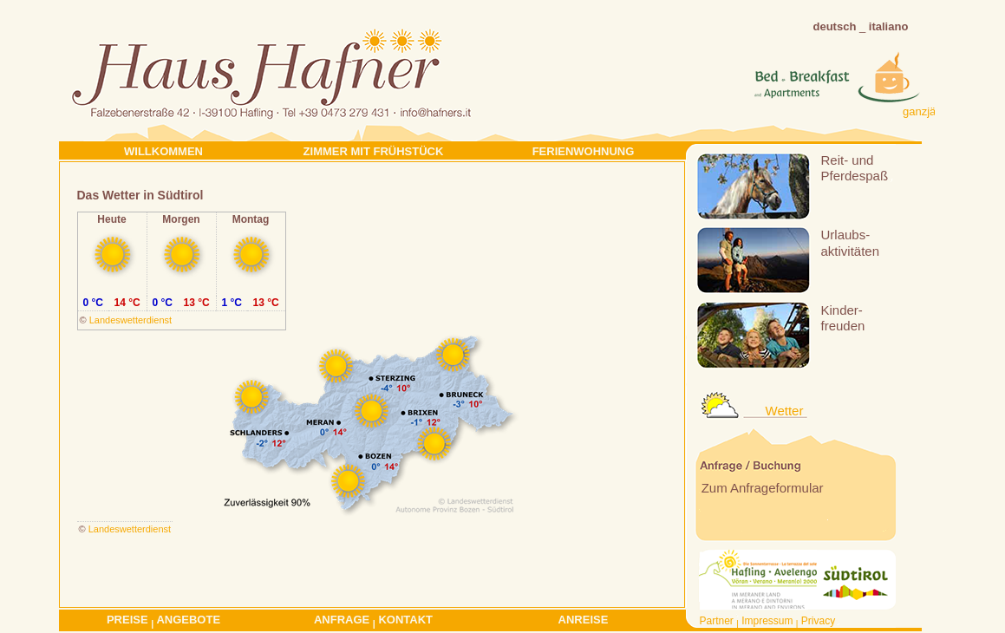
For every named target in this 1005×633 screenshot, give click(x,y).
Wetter (785, 410)
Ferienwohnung (583, 151)
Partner (717, 621)
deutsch (835, 26)
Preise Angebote (163, 621)
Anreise (583, 619)
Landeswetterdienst (130, 320)
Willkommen (163, 151)
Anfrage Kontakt (373, 621)
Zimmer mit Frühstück (373, 151)
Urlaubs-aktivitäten (850, 242)
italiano (889, 26)
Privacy (818, 621)
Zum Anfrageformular (761, 487)
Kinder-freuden (843, 318)
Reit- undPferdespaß (855, 168)
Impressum (767, 621)
